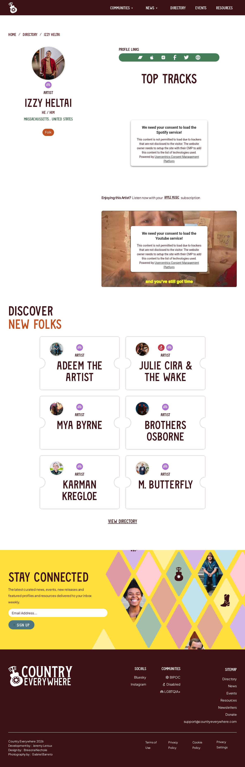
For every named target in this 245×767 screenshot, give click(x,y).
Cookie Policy (197, 745)
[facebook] (175, 57)
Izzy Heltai (52, 34)
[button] (121, 8)
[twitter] (186, 57)
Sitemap (231, 669)
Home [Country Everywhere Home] (12, 34)
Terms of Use (151, 745)
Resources (224, 7)
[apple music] (152, 57)
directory (30, 34)
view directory (122, 521)
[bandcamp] (140, 57)
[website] (198, 57)
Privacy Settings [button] (222, 744)
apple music (171, 197)
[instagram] (163, 57)
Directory (178, 7)
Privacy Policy (173, 745)
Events (200, 7)
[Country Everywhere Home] (12, 7)
